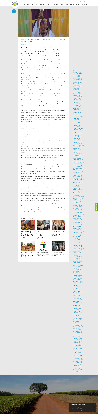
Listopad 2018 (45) (77, 195)
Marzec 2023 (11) (77, 121)
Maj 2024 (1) (76, 102)
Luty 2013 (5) (76, 294)
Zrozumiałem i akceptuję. (79, 410)
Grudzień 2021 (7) (77, 142)
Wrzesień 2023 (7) (77, 112)
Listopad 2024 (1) (77, 96)
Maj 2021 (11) (76, 152)
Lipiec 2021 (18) (77, 149)
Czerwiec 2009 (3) (77, 345)
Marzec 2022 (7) (77, 138)
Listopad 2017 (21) (77, 212)
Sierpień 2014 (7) (77, 268)
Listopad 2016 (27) (77, 229)
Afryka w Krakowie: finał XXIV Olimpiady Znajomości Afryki (43, 254)
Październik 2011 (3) (78, 311)
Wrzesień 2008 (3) (77, 357)
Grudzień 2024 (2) (77, 95)
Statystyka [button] (43, 5)
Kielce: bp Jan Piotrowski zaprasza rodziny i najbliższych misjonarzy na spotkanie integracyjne (43, 236)
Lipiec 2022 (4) (77, 132)
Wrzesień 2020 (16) (78, 164)
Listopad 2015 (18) (77, 246)
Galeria (78, 5)
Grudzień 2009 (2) (77, 338)
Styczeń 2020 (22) (77, 175)
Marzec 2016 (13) (77, 241)
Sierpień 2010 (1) (77, 329)
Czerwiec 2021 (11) (77, 151)
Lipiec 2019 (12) (77, 184)
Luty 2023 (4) (76, 122)
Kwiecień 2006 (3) (77, 362)
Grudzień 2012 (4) (77, 297)
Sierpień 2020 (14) (77, 165)
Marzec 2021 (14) (77, 155)
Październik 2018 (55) (78, 196)
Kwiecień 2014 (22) (78, 274)
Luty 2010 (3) (76, 335)
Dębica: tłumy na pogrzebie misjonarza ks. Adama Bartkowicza (43, 40)
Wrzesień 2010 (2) (77, 328)
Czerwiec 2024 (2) (77, 101)
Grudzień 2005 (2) (77, 365)
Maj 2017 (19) (76, 221)
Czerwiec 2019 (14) (78, 185)
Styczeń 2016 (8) (77, 244)
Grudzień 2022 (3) (77, 125)
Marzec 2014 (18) (77, 275)
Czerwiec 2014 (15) (77, 271)
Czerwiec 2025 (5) (77, 86)
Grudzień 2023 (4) (77, 109)
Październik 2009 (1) (78, 341)
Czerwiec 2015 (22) (78, 254)
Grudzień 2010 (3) (77, 324)
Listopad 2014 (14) (77, 264)
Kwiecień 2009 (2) (77, 348)
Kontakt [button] (84, 5)
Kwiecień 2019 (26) (78, 188)
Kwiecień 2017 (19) (77, 222)
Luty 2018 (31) (76, 208)
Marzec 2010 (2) (77, 334)
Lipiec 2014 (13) (77, 269)
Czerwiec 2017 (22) (78, 219)
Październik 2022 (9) (78, 128)
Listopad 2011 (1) (77, 309)
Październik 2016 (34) (78, 231)
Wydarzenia (24, 44)
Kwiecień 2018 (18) (77, 205)
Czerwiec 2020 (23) (78, 168)
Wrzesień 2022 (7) (77, 129)
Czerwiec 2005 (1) (77, 369)
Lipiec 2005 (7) (77, 368)
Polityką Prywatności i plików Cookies (81, 407)
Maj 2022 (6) (76, 135)
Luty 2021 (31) (76, 156)
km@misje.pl (53, 399)
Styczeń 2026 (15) (77, 76)
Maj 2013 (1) (76, 289)
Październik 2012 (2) (78, 299)
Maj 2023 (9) (76, 118)
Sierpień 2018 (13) (77, 199)
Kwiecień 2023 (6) (77, 119)
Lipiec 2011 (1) (76, 314)
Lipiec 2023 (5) (76, 115)
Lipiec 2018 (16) (77, 201)
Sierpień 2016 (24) (77, 234)
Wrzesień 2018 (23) (78, 198)
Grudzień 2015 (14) (77, 245)
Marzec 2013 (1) (77, 292)
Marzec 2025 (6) (77, 91)
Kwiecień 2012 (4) (77, 305)
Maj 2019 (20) (76, 186)
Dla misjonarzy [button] (59, 5)
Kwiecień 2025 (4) (77, 89)
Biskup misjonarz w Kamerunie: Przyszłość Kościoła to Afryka (27, 255)
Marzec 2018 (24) (77, 206)
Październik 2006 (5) (78, 359)
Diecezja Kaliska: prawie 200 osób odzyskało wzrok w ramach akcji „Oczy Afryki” (27, 234)
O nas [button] (28, 5)
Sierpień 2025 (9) (77, 83)
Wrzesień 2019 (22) (78, 181)
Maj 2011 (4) (76, 317)
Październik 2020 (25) (78, 162)
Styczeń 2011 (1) (77, 322)
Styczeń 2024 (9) (77, 108)
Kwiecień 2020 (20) (78, 171)
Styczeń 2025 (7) (77, 94)
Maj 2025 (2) (76, 88)
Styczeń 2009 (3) (77, 352)
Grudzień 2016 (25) (77, 228)
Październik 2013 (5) (78, 282)
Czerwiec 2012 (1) (77, 302)
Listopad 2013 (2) (77, 281)
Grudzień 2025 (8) (77, 78)
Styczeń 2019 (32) (77, 192)
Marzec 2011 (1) (77, 319)
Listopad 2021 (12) (77, 143)
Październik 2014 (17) (78, 265)
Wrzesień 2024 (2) (77, 99)
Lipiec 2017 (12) (77, 218)
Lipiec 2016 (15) (77, 235)
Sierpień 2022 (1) (77, 131)
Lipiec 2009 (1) (76, 344)
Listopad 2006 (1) (77, 358)
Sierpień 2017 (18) (77, 216)
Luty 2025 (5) (76, 92)
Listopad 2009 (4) (77, 339)
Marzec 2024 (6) (77, 105)
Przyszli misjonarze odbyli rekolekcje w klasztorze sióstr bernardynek (58, 234)
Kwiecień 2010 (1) (77, 332)
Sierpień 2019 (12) (77, 182)
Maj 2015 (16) (76, 255)
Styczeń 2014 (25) (77, 278)
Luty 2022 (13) (76, 139)
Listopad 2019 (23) (77, 178)
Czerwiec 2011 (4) (77, 315)
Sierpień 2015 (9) (77, 251)
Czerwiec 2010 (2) (77, 331)
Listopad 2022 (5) (77, 126)
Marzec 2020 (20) (77, 172)
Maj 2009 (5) (76, 347)
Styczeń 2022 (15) (77, 141)
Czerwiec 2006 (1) (77, 361)
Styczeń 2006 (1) (77, 364)
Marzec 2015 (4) (77, 258)
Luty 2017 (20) (76, 225)
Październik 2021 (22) (78, 145)
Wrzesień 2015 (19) (77, 249)
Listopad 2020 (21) (77, 161)
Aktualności (34, 5)
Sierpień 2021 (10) (77, 148)
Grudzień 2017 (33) (77, 211)
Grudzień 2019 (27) (78, 176)
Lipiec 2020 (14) (77, 166)
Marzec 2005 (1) (77, 371)
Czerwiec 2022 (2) (77, 134)
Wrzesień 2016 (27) (78, 232)
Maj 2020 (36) (76, 169)
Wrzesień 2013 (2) (77, 284)
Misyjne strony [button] (70, 5)
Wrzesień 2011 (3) (77, 312)
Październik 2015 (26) (78, 248)
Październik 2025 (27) (78, 81)
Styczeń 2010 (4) (77, 337)
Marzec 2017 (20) (77, 224)
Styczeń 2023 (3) (77, 124)
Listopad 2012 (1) (77, 298)
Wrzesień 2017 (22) (78, 215)
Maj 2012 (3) (76, 304)
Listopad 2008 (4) (77, 354)
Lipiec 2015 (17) (77, 252)
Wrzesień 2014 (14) (78, 267)
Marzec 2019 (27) (77, 189)
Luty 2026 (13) (76, 75)
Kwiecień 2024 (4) (77, 104)
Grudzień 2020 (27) (78, 159)
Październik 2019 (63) (78, 179)
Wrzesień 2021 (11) (77, 146)
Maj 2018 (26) (76, 204)
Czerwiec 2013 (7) (77, 288)
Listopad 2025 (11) (77, 79)
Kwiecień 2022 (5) (77, 136)
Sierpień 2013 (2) (77, 285)
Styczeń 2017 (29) (77, 226)
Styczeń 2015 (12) (77, 261)
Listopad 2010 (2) (77, 325)
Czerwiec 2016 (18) (77, 236)
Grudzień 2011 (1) (77, 308)
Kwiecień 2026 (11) (77, 72)
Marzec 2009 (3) (77, 349)
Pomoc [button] (50, 5)
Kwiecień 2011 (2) (77, 318)
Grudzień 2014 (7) (77, 262)
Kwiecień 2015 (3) (77, 256)
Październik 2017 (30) (78, 214)
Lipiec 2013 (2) (76, 287)
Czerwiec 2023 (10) (78, 116)
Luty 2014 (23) (76, 277)
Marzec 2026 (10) (77, 73)
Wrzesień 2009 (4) (77, 342)
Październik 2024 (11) (78, 98)
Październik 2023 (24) (78, 111)
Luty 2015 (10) (76, 259)
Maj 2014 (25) (76, 272)
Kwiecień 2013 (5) (77, 291)
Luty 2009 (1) (76, 351)
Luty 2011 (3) (76, 321)
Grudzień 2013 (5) (77, 279)
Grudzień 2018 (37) (78, 194)
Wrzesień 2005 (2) (77, 367)
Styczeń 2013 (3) (77, 295)
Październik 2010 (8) (78, 327)
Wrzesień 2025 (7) (77, 82)
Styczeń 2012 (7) (77, 307)
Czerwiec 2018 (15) (77, 202)
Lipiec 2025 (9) (77, 85)
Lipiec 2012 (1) (76, 301)
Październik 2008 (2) (78, 355)
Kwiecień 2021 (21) (77, 154)
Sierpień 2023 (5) (77, 114)
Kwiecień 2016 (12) (77, 239)
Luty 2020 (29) (76, 174)
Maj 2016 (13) (76, 238)
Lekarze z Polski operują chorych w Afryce (58, 254)
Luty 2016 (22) (76, 242)
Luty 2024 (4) (76, 106)
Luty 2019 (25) (76, 191)
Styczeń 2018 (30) (77, 209)
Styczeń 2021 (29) (77, 158)
